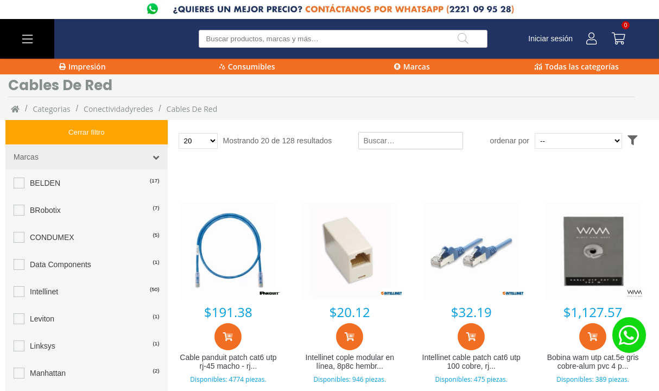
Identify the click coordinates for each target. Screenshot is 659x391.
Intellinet (44, 267)
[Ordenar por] (599, 141)
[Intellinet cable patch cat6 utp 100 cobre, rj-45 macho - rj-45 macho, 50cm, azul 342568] (471, 251)
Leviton (42, 294)
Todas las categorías (577, 66)
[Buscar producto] (343, 39)
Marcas (412, 66)
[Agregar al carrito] (228, 336)
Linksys (42, 321)
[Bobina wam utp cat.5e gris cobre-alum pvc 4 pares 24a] (593, 251)
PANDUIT (46, 375)
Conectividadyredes (118, 109)
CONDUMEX (52, 213)
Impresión (82, 66)
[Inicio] (15, 108)
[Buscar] (463, 39)
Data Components (60, 240)
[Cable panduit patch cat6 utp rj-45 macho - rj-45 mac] (228, 251)
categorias (51, 109)
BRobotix (45, 185)
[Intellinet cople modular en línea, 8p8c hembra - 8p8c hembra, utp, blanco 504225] (350, 251)
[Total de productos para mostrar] (198, 141)
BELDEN (45, 158)
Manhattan (48, 348)
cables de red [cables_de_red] (192, 109)
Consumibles (247, 66)
